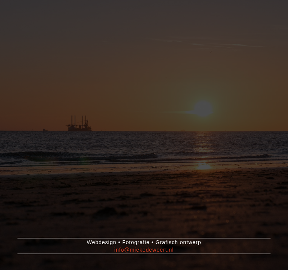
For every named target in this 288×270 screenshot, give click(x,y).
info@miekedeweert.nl (144, 250)
